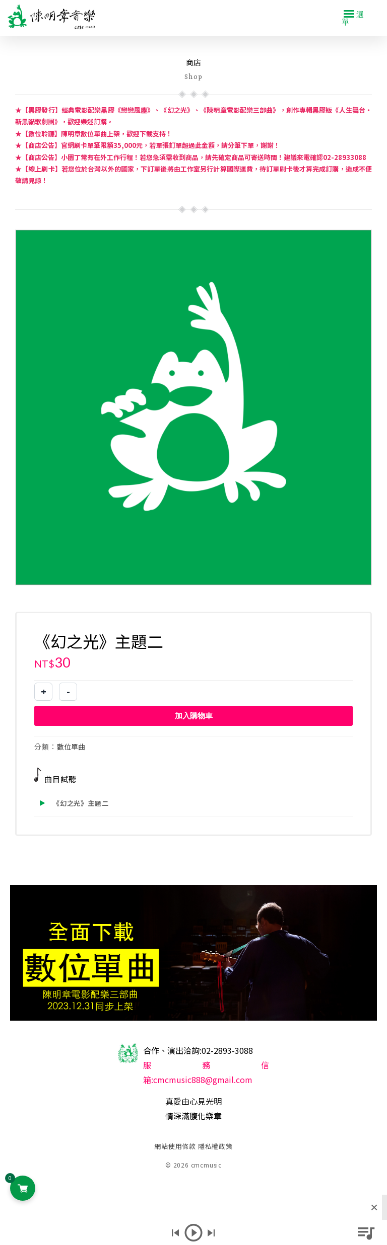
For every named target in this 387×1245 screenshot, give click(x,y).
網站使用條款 (175, 1146)
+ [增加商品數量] (43, 691)
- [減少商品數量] (68, 691)
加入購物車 (194, 715)
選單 (353, 17)
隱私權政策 (215, 1146)
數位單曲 (71, 746)
